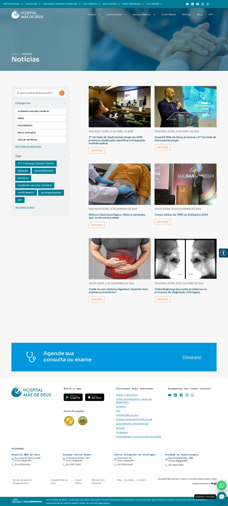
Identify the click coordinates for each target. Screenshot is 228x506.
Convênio (121, 406)
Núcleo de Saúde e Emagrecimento (22, 481)
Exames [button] (94, 14)
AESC (21, 118)
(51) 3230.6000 (20, 464)
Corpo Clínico (169, 14)
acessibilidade (44, 170)
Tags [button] (40, 156)
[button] (223, 253)
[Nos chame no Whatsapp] (221, 485)
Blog (199, 14)
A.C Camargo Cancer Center (36, 163)
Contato (141, 480)
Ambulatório (25, 125)
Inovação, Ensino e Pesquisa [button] (62, 4)
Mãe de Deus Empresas (98, 481)
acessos (23, 178)
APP (210, 14)
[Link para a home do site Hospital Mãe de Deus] (35, 392)
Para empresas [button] (132, 4)
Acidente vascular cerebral (33, 111)
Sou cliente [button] (111, 4)
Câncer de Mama (27, 139)
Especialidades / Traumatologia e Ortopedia (138, 436)
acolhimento (26, 192)
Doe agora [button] (154, 4)
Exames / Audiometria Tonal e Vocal (134, 419)
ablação (23, 170)
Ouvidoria (129, 480)
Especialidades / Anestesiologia (132, 423)
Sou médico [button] (91, 4)
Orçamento (122, 432)
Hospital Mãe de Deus (127, 415)
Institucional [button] (13, 4)
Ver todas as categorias (28, 146)
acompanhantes (51, 192)
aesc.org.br (104, 503)
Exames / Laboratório (127, 395)
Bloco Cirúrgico (27, 132)
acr (20, 200)
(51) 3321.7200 (72, 464)
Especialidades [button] (116, 14)
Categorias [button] (40, 103)
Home (14, 54)
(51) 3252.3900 (174, 465)
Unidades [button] (32, 4)
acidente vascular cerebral (35, 185)
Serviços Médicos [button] (144, 14)
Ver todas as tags (24, 207)
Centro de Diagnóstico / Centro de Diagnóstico (134, 401)
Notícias (186, 14)
